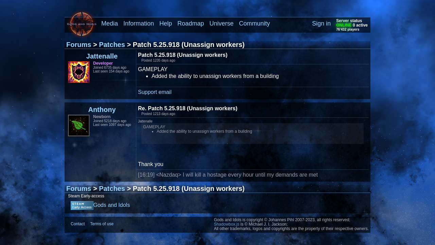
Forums (78, 44)
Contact (78, 224)
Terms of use (102, 224)
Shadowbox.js (226, 224)
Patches (112, 44)
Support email (155, 92)
